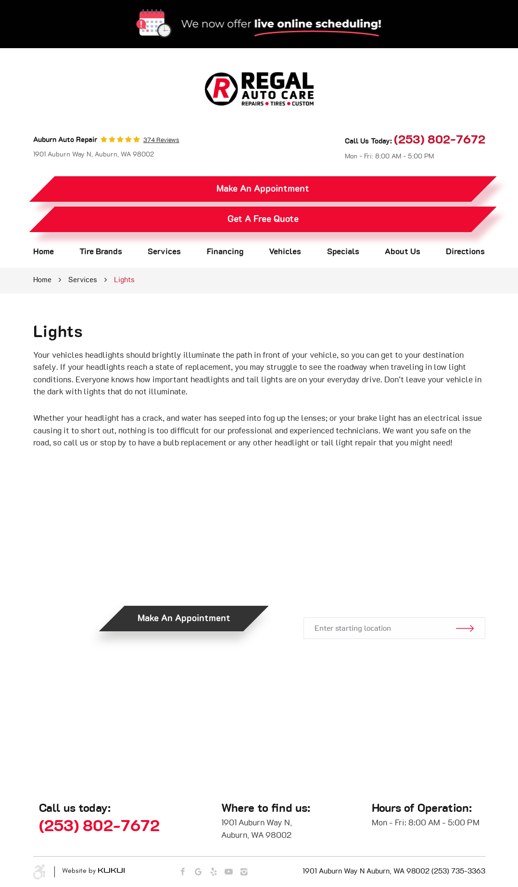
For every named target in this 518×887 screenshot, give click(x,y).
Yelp (213, 872)
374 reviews (161, 140)
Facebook (182, 872)
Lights (124, 280)
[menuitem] (43, 252)
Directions (465, 252)
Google (198, 872)
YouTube (229, 872)
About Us (402, 252)
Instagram (244, 872)
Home (43, 252)
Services (164, 252)
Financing (225, 252)
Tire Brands (100, 252)
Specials (343, 252)
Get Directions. (393, 586)
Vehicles (285, 252)
